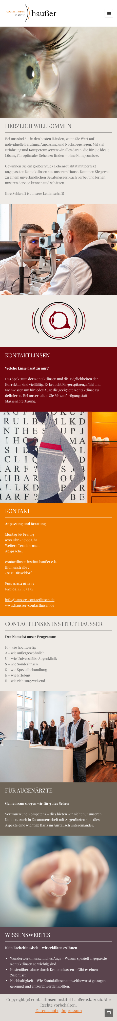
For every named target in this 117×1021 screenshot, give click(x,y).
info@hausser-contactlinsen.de (29, 599)
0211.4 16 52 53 (23, 583)
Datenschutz (46, 1010)
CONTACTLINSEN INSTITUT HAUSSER (54, 623)
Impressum (72, 1010)
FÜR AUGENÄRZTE (28, 790)
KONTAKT (17, 510)
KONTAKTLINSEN (27, 355)
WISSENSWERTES (27, 934)
